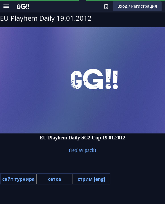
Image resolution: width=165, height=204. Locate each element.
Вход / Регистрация (137, 6)
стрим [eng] (91, 179)
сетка (54, 179)
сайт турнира (18, 179)
